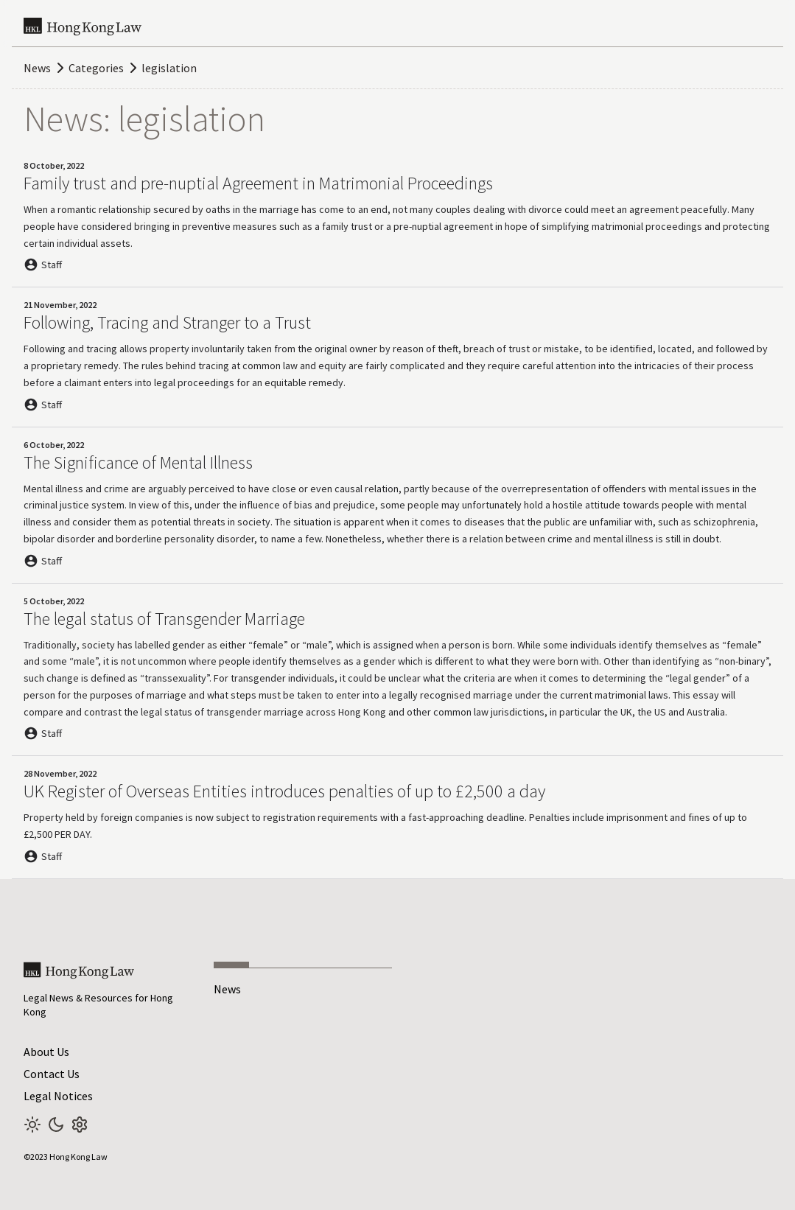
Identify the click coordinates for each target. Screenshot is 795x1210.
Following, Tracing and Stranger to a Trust (167, 322)
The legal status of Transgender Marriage (164, 618)
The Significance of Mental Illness (138, 462)
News (37, 67)
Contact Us (52, 1073)
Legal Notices (58, 1095)
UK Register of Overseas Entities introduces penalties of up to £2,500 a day (284, 791)
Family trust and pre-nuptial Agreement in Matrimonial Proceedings (258, 183)
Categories (96, 67)
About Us (46, 1051)
